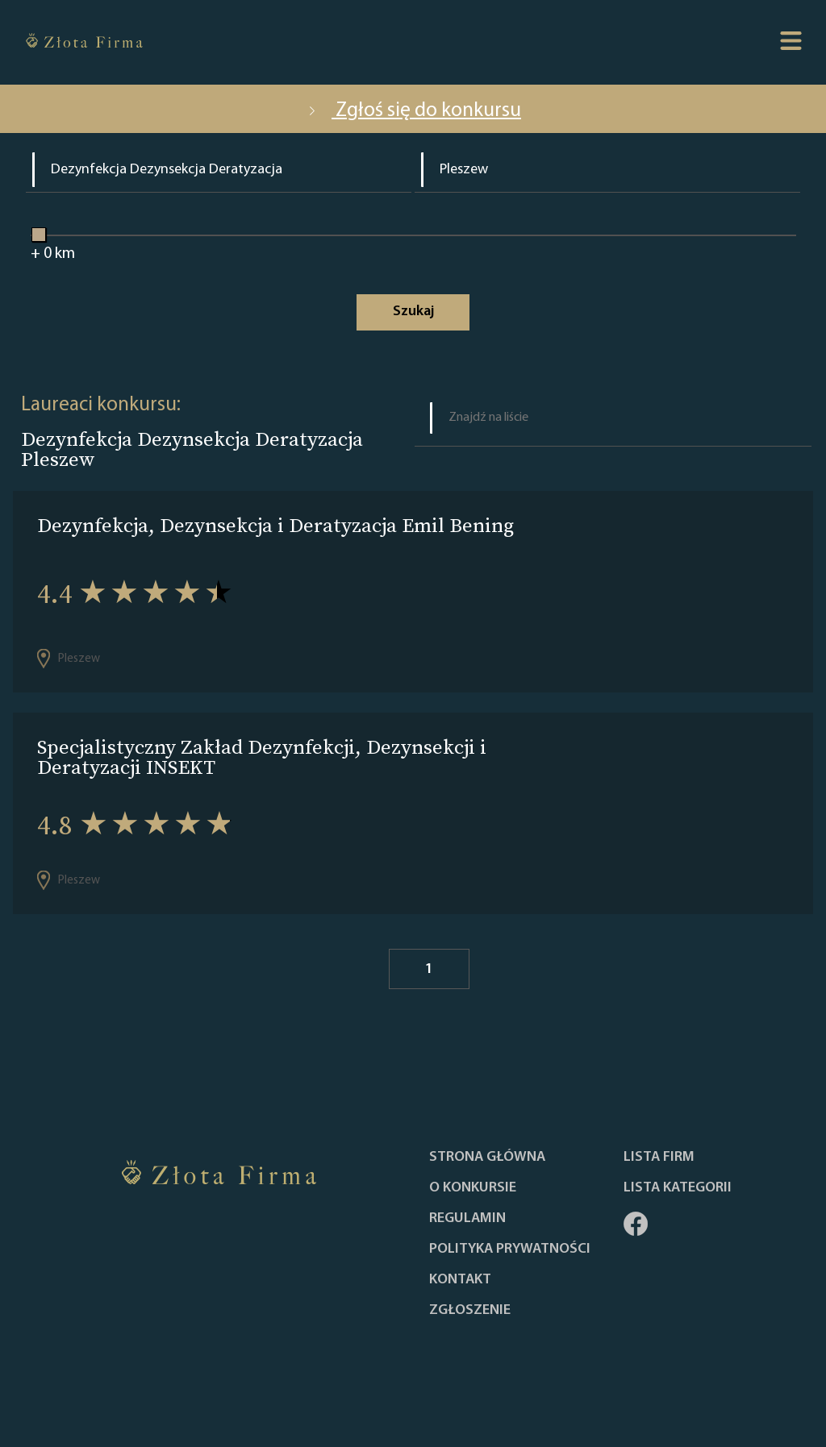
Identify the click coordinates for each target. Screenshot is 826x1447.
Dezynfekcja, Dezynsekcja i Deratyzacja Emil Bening (275, 525)
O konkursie (472, 1188)
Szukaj (413, 311)
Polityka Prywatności (509, 1249)
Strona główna (487, 1157)
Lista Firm (659, 1157)
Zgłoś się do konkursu (413, 111)
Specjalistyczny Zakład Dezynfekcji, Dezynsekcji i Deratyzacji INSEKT (261, 757)
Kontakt (460, 1280)
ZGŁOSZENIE (470, 1311)
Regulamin (467, 1219)
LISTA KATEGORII (678, 1188)
